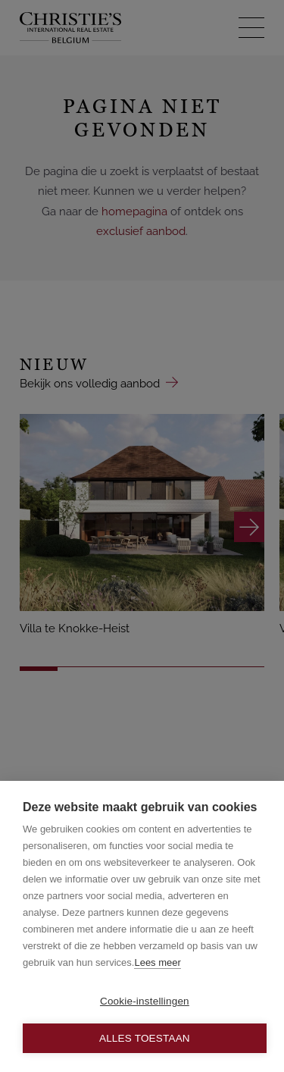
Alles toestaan (144, 1038)
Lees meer (157, 962)
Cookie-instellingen (144, 1001)
